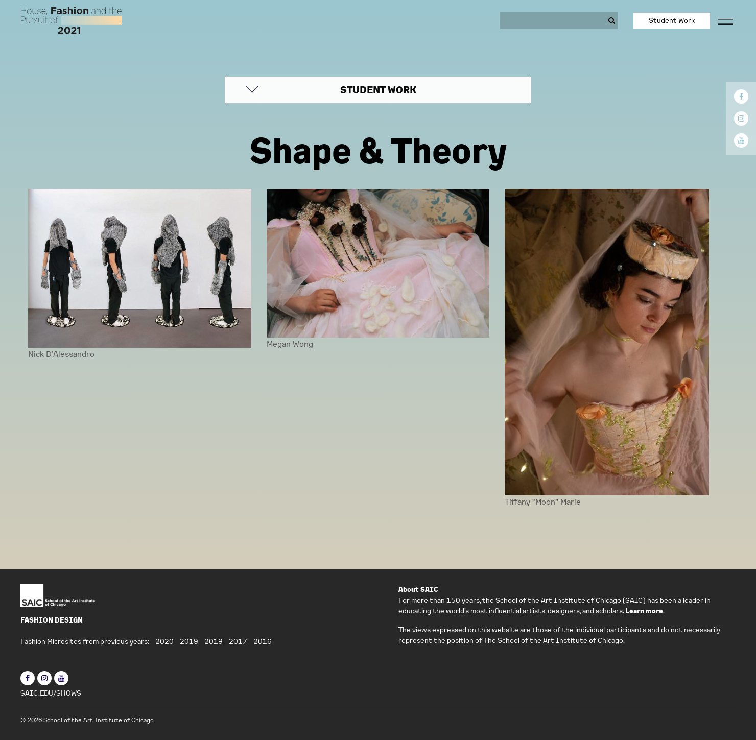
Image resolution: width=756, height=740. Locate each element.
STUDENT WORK (378, 89)
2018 (213, 641)
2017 (238, 641)
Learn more (644, 610)
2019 (189, 641)
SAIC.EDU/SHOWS (50, 693)
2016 (262, 641)
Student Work (672, 20)
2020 (164, 641)
